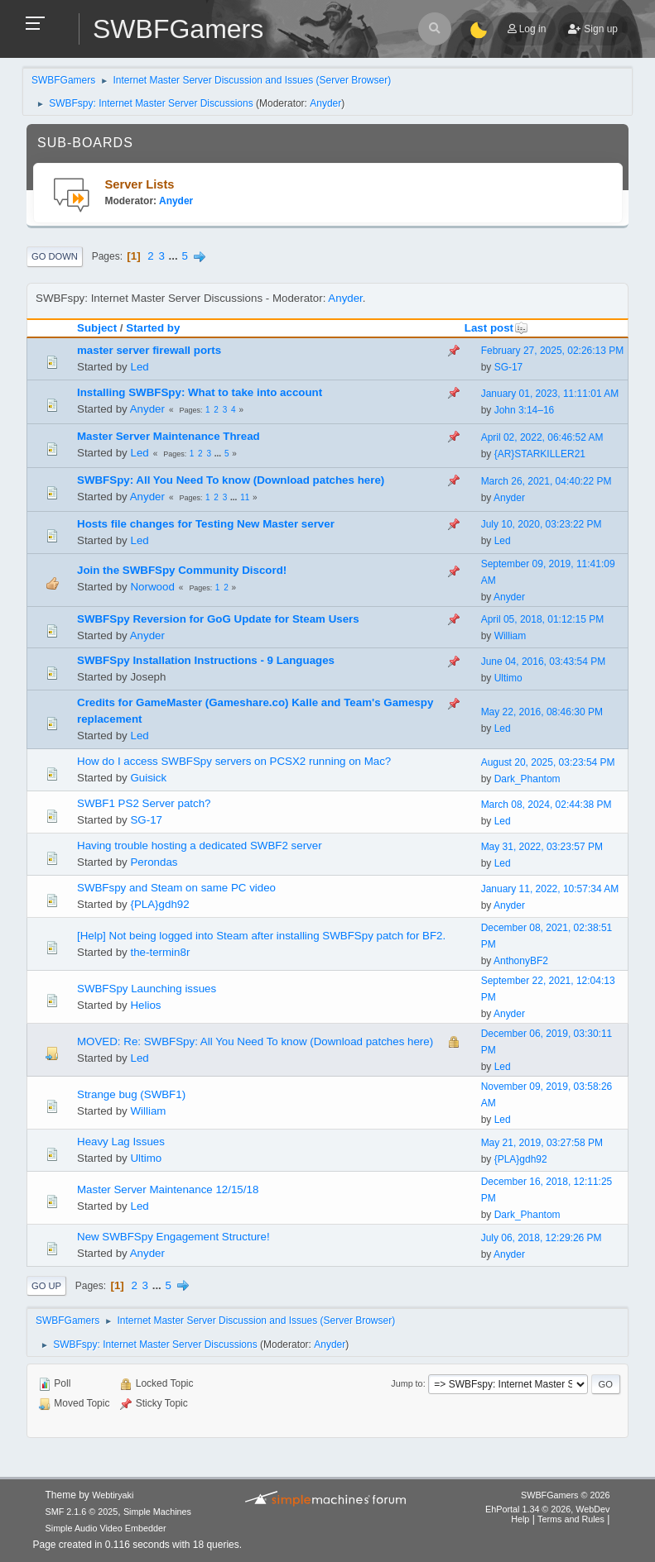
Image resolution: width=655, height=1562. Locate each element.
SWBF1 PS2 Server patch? (144, 803)
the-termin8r (160, 952)
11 (244, 497)
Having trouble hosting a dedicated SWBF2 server (199, 845)
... (175, 256)
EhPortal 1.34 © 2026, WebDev (547, 1509)
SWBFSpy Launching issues (146, 988)
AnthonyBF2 (521, 961)
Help (520, 1519)
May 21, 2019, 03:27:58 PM (542, 1143)
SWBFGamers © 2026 (565, 1495)
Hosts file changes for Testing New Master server (206, 524)
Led (139, 367)
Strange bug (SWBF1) (131, 1094)
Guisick (148, 777)
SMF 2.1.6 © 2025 (82, 1512)
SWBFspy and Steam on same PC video (176, 887)
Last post (496, 328)
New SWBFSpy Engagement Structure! (173, 1236)
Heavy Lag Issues (121, 1141)
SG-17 (508, 367)
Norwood (152, 586)
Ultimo (508, 678)
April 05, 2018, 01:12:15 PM (542, 619)
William (510, 636)
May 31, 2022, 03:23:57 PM (542, 847)
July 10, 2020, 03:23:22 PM (541, 524)
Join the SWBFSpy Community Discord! (182, 570)
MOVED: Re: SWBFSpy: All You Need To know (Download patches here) (255, 1041)
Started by (153, 328)
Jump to (406, 1383)
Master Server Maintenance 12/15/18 (167, 1189)
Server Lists (140, 184)
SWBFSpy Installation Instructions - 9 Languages (206, 660)
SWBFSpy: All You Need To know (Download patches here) (230, 480)
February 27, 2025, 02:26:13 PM (552, 350)
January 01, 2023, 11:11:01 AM (550, 393)
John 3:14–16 (524, 410)
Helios (145, 1005)
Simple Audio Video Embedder (106, 1528)
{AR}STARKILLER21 (539, 454)
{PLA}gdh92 (159, 904)
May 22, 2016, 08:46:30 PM (542, 712)
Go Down (54, 256)
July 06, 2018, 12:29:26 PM (541, 1238)
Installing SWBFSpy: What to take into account (199, 392)
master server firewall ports (149, 350)
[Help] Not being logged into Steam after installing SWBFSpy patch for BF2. (261, 935)
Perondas (153, 862)
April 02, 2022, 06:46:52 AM (542, 437)
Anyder (325, 103)
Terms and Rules (570, 1519)
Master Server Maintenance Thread (168, 436)
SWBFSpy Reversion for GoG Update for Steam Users (218, 619)
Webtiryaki (112, 1495)
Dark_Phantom (527, 779)
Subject (97, 328)
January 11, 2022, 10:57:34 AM (550, 889)
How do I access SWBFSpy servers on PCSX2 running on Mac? (234, 761)
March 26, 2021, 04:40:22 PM (546, 481)
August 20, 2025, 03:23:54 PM (548, 762)
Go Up (46, 1286)
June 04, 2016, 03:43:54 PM (543, 661)
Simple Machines (157, 1512)
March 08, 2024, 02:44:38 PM (546, 804)
